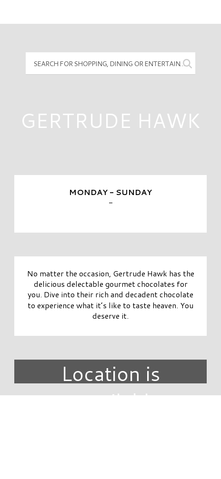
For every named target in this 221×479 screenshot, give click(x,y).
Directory (110, 418)
